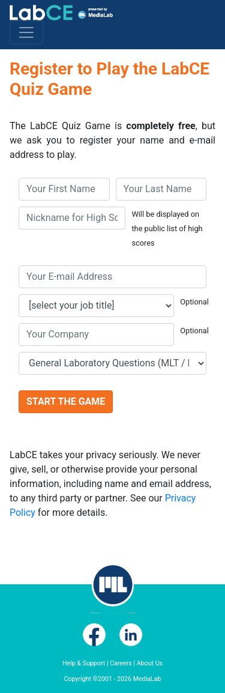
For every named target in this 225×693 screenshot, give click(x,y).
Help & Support (83, 663)
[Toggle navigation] (26, 32)
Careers (121, 663)
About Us (150, 663)
